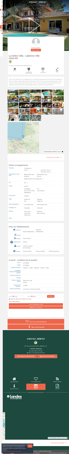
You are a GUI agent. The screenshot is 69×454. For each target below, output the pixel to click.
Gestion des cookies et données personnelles (12, 451)
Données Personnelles (33, 451)
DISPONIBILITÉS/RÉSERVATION (26, 356)
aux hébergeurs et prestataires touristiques (31, 453)
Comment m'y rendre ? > (55, 157)
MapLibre (60, 151)
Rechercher (51, 296)
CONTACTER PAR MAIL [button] (48, 356)
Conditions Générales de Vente (45, 451)
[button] (37, 50)
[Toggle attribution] (63, 152)
